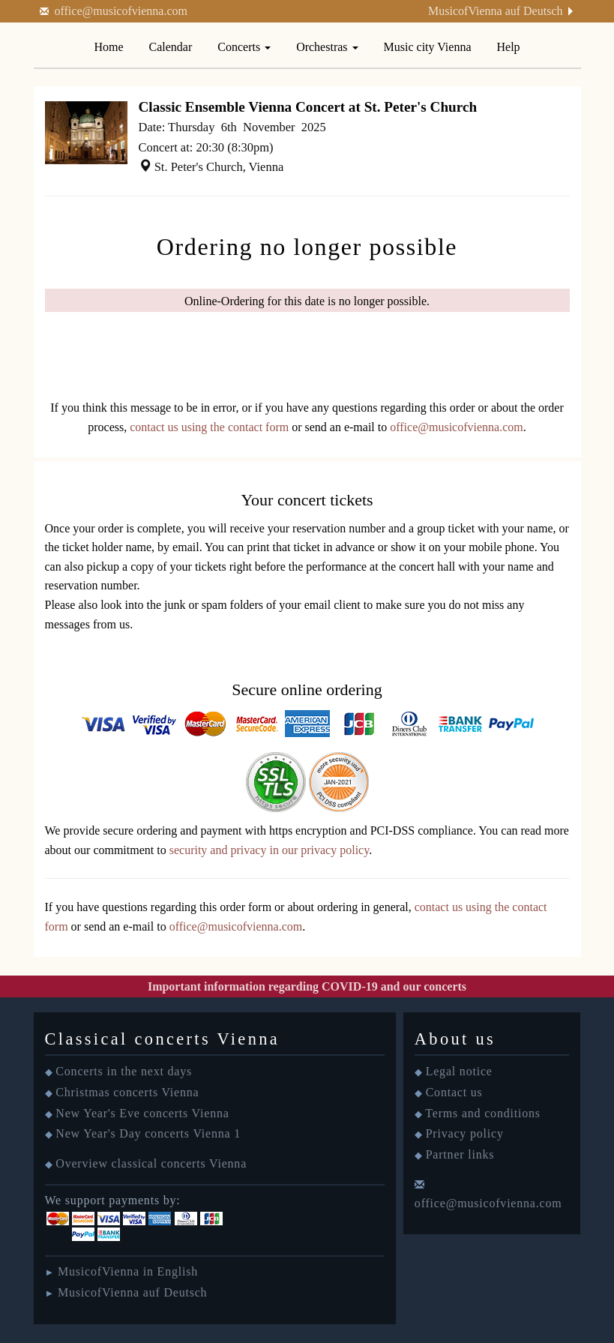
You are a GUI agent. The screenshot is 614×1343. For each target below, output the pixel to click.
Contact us (454, 1092)
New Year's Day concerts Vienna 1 (148, 1133)
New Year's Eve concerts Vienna (142, 1113)
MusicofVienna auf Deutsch (495, 10)
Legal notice (459, 1071)
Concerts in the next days (123, 1071)
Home (108, 46)
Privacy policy (465, 1133)
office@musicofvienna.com (121, 10)
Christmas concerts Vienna (127, 1092)
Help (508, 46)
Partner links (460, 1154)
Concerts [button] (244, 46)
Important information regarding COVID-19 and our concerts (307, 986)
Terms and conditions (483, 1113)
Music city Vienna (428, 46)
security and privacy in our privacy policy (269, 850)
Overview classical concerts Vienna (151, 1163)
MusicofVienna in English (128, 1271)
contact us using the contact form (209, 427)
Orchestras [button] (327, 46)
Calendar (171, 46)
